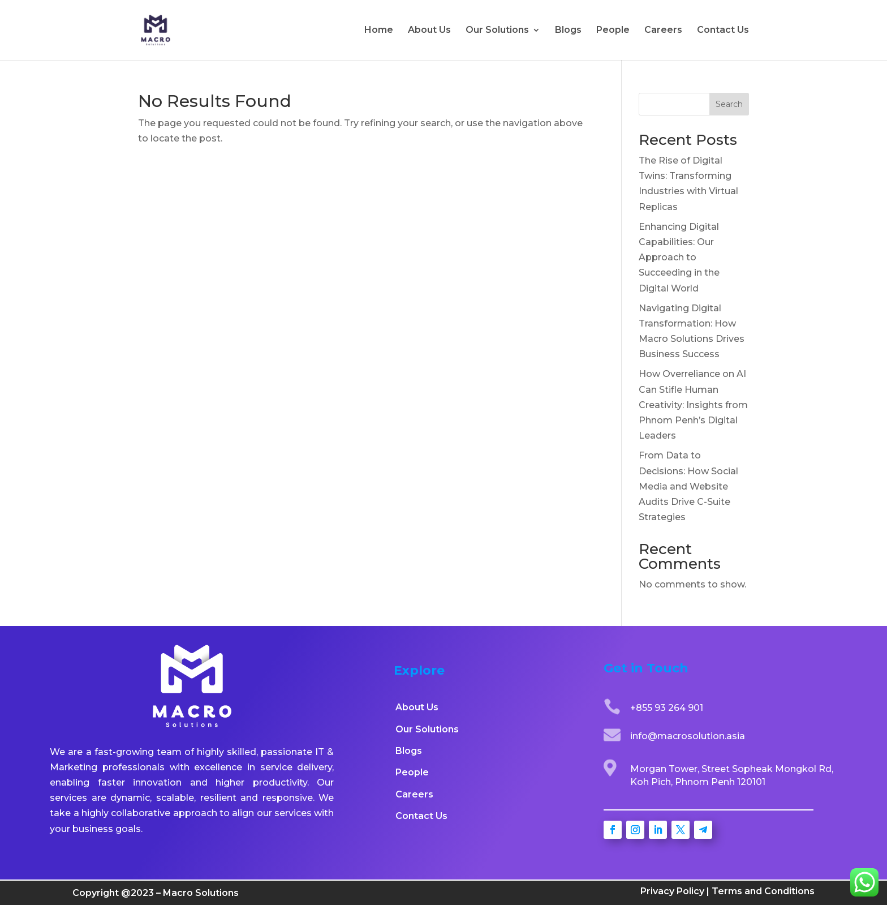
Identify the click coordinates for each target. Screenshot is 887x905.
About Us (429, 30)
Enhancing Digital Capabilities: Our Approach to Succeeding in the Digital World (679, 257)
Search (729, 104)
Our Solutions (497, 30)
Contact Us (723, 30)
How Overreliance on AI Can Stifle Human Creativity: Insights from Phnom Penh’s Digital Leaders (693, 404)
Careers (663, 30)
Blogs (568, 30)
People (613, 30)
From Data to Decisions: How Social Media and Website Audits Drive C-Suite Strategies (688, 486)
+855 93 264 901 (666, 707)
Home (378, 30)
